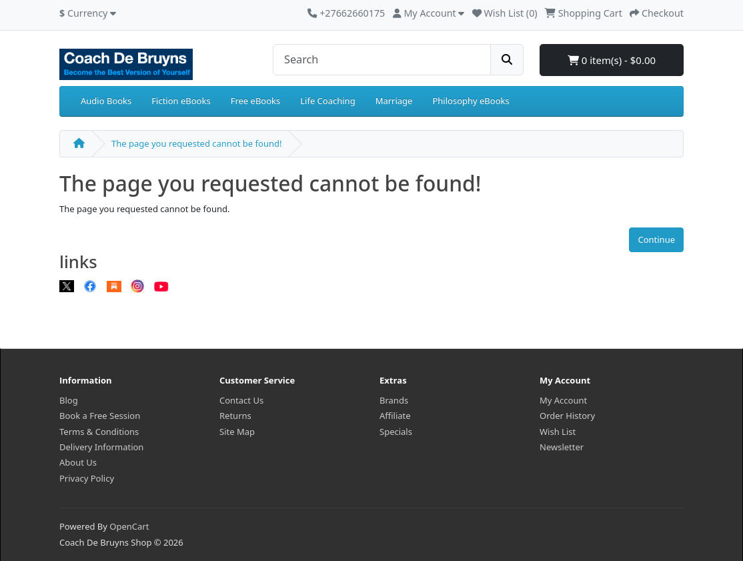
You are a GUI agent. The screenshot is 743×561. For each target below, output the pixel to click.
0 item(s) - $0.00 (612, 60)
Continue (656, 239)
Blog (68, 400)
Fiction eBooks (180, 101)
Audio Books (106, 101)
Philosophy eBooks (470, 101)
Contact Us (241, 400)
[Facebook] (90, 286)
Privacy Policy (86, 478)
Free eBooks (256, 101)
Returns (235, 416)
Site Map (237, 432)
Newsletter (562, 447)
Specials (396, 432)
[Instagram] (137, 286)
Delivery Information (101, 447)
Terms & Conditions (99, 432)
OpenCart (129, 526)
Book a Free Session (99, 416)
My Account (563, 400)
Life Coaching (327, 101)
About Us (78, 462)
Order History (567, 416)
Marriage (394, 101)
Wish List (558, 432)
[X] (66, 286)
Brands (394, 400)
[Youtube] (161, 286)
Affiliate (395, 416)
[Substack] (114, 286)
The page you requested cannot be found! (196, 143)
